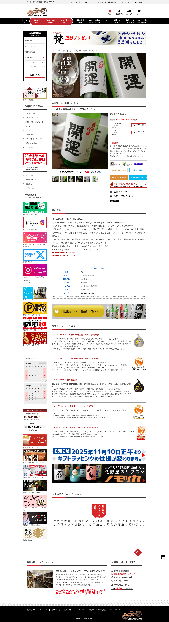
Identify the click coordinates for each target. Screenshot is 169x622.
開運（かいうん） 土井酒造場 (72, 51)
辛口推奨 (115, 165)
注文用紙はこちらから (36, 430)
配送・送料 (67, 610)
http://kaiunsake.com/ (88, 293)
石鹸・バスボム (31, 143)
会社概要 (28, 184)
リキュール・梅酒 (32, 118)
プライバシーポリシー (117, 610)
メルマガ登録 (125, 2)
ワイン (27, 126)
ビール (27, 130)
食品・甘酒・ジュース (33, 139)
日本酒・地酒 (30, 113)
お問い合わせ (138, 2)
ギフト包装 (29, 147)
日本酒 (59, 51)
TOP (54, 51)
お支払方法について (32, 175)
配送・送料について (32, 180)
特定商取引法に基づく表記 (97, 610)
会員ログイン (87, 2)
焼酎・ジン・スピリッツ (34, 122)
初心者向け (127, 165)
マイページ (99, 2)
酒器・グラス (30, 134)
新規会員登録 (112, 2)
